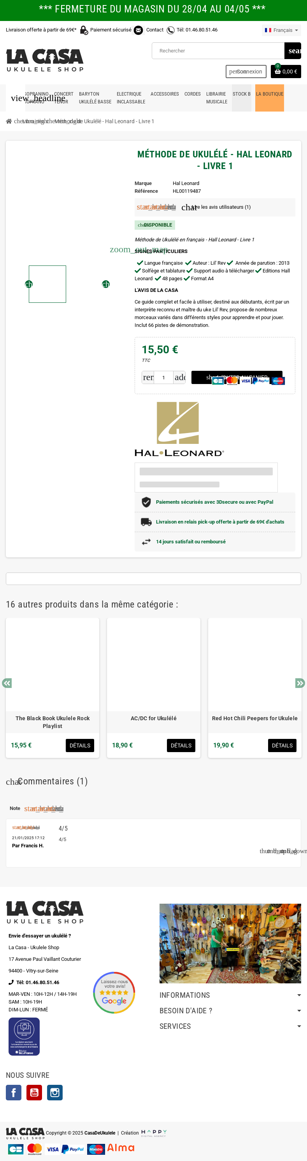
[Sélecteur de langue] (281, 30)
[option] (52, 688)
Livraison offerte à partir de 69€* (48, 30)
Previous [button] (7, 683)
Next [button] (300, 683)
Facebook (13, 1092)
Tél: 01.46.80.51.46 (197, 30)
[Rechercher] (226, 50)
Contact (154, 30)
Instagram (55, 1092)
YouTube (34, 1092)
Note (15, 808)
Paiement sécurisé (118, 30)
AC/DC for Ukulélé (154, 718)
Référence (146, 191)
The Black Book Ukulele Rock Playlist (53, 722)
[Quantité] (164, 377)
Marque (143, 183)
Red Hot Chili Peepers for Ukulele (255, 718)
